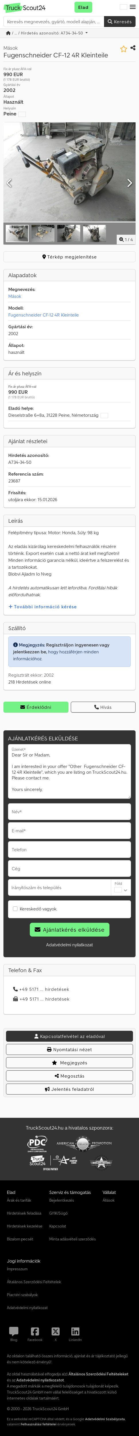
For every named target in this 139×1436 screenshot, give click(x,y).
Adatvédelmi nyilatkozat (69, 944)
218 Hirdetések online (29, 682)
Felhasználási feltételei (38, 1424)
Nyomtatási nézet (69, 1049)
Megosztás (70, 1076)
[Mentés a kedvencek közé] (124, 49)
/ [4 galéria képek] (126, 239)
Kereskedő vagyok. (38, 909)
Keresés (120, 21)
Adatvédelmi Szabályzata (105, 1419)
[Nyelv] (123, 7)
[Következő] (129, 183)
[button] (133, 7)
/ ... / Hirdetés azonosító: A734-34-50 (45, 33)
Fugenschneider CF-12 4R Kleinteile (43, 315)
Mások (14, 296)
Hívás (103, 707)
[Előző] (9, 183)
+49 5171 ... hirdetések (41, 989)
